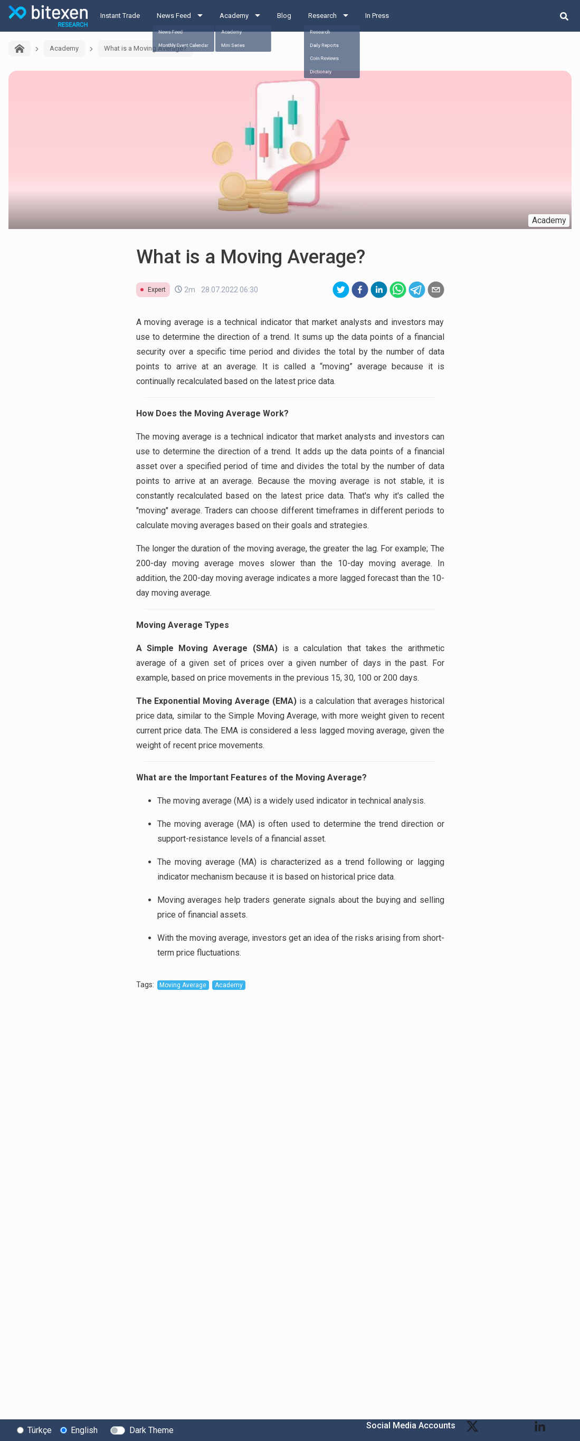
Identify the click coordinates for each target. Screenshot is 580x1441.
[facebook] (359, 289)
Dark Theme (151, 1430)
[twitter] (340, 289)
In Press (377, 16)
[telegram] (416, 289)
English (84, 1430)
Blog (284, 16)
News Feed (174, 16)
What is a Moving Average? (145, 48)
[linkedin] (378, 289)
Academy (234, 16)
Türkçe (39, 1430)
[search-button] (564, 16)
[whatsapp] (397, 289)
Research (322, 16)
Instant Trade (120, 16)
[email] (435, 289)
